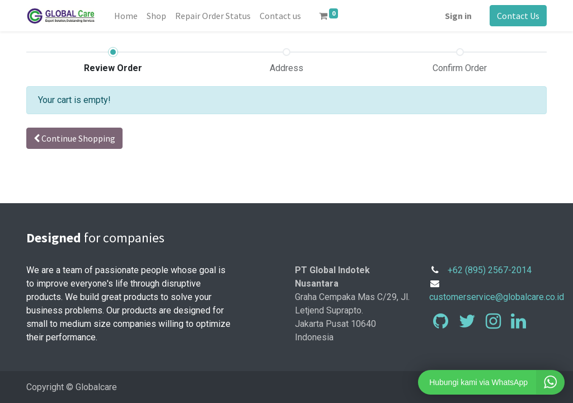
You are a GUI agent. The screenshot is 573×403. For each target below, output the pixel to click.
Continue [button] (74, 138)
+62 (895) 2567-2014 (490, 270)
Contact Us (518, 15)
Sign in (458, 15)
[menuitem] (126, 15)
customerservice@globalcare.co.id (496, 297)
